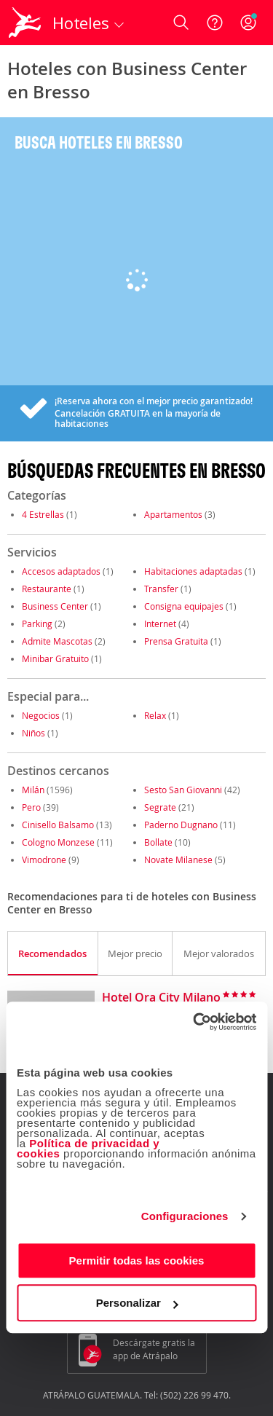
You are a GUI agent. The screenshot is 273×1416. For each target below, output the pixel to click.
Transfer (161, 588)
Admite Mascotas (57, 641)
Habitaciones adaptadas (193, 571)
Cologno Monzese (58, 842)
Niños (33, 733)
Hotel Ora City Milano (161, 998)
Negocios (41, 715)
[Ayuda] (214, 22)
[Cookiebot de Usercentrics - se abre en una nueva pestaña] (194, 1021)
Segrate (160, 807)
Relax (155, 715)
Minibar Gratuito (55, 658)
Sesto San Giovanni (183, 789)
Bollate (158, 842)
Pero (31, 807)
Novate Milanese (178, 859)
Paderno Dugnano (181, 824)
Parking (37, 623)
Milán (33, 789)
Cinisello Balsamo (58, 824)
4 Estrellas (43, 514)
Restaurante (46, 588)
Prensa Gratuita (176, 641)
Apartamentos (173, 514)
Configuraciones (185, 1216)
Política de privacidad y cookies (88, 1148)
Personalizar (137, 1303)
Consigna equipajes (183, 606)
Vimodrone (44, 859)
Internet (160, 623)
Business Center (55, 606)
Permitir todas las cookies (137, 1260)
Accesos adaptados (61, 571)
